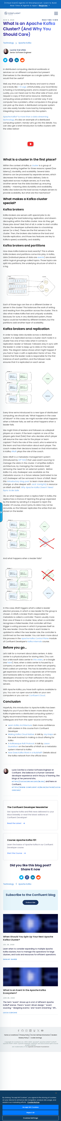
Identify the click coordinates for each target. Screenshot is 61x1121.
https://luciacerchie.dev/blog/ (28, 781)
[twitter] (5, 60)
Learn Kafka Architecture (20, 725)
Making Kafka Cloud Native (21, 734)
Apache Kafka (24, 43)
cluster (35, 165)
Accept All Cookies (30, 1107)
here (9, 662)
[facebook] (11, 60)
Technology (8, 43)
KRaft (14, 451)
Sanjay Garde (10, 959)
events (41, 257)
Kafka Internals (35, 641)
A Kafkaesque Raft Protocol (21, 743)
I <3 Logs (22, 86)
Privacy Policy (24, 1035)
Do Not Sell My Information (40, 1035)
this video (38, 659)
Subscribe (30, 902)
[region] (30, 1105)
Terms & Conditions (11, 1035)
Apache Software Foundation (38, 1047)
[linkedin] (16, 60)
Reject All (30, 1112)
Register (43, 5)
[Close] (56, 1093)
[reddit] (22, 60)
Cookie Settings (36, 1038)
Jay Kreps (48, 734)
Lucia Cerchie (18, 50)
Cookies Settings (30, 1118)
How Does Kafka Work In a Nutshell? (25, 752)
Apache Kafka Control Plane (35, 638)
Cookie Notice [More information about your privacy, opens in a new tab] (33, 1102)
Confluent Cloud (37, 695)
